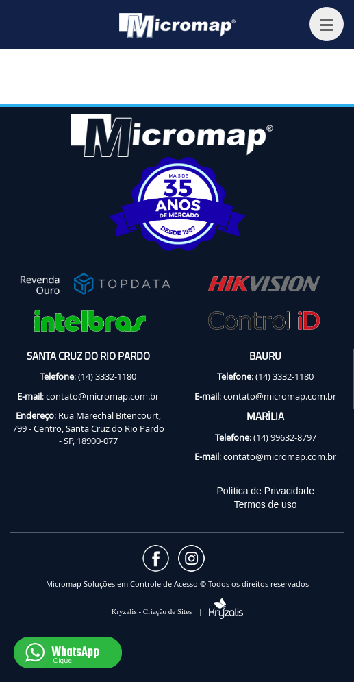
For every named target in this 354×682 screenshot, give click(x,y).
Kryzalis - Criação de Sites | (176, 611)
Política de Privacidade (265, 490)
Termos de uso (265, 504)
